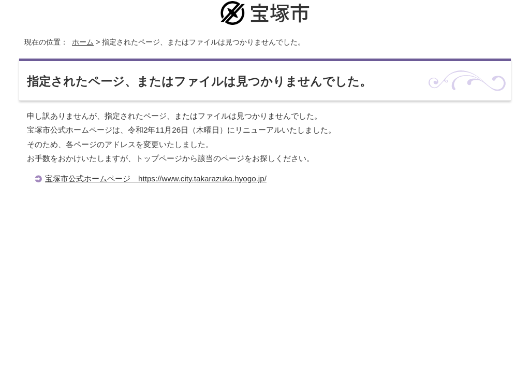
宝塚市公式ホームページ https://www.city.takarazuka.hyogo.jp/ (156, 178)
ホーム (83, 42)
